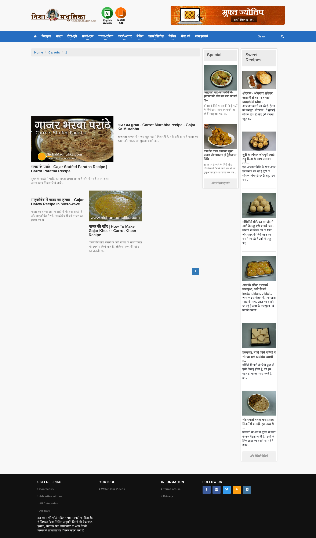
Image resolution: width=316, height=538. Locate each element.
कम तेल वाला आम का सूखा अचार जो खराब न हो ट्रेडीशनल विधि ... (219, 155)
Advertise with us (50, 492)
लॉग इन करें (201, 36)
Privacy (168, 492)
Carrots (54, 52)
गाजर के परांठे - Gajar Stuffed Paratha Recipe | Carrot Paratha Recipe (68, 169)
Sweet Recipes (254, 57)
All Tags (44, 506)
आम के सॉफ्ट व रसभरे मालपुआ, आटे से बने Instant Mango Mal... (256, 289)
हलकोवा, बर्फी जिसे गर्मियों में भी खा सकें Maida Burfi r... (258, 356)
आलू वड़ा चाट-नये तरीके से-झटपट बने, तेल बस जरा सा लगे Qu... (220, 96)
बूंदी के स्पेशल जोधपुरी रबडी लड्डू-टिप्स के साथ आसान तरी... (257, 159)
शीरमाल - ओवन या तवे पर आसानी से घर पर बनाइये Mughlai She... (257, 97)
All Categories (48, 499)
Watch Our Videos (113, 485)
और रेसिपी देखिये (220, 183)
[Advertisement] (115, 88)
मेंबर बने (185, 36)
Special (215, 54)
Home (38, 52)
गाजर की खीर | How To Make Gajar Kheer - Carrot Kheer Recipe (112, 230)
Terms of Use (171, 485)
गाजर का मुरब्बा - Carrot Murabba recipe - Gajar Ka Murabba (158, 127)
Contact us (46, 485)
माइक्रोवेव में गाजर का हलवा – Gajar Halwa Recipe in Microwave (56, 202)
